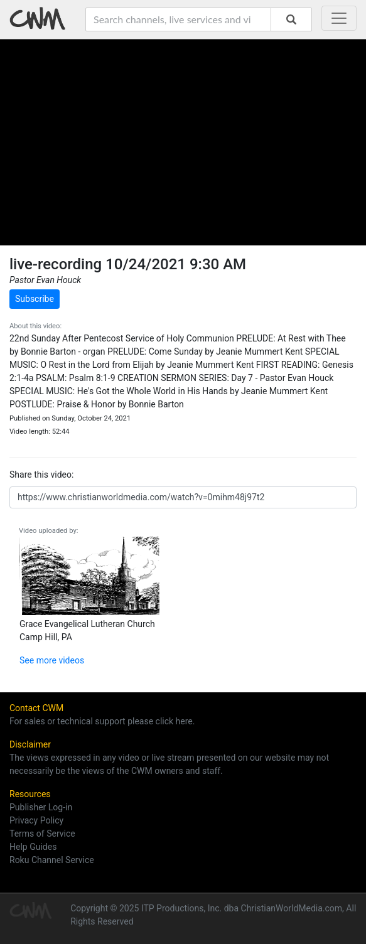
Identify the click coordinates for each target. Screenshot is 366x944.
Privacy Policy (36, 820)
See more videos (51, 660)
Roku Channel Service (51, 860)
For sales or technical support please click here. (102, 721)
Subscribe (34, 299)
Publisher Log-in (40, 807)
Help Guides (33, 847)
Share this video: (41, 474)
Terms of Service (42, 834)
